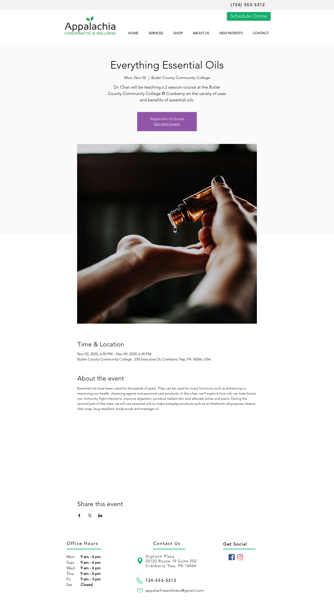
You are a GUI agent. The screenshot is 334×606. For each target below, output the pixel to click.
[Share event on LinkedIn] (100, 515)
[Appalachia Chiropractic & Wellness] (232, 557)
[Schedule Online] (249, 16)
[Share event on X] (90, 515)
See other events (167, 124)
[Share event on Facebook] (79, 515)
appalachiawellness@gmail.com (174, 590)
